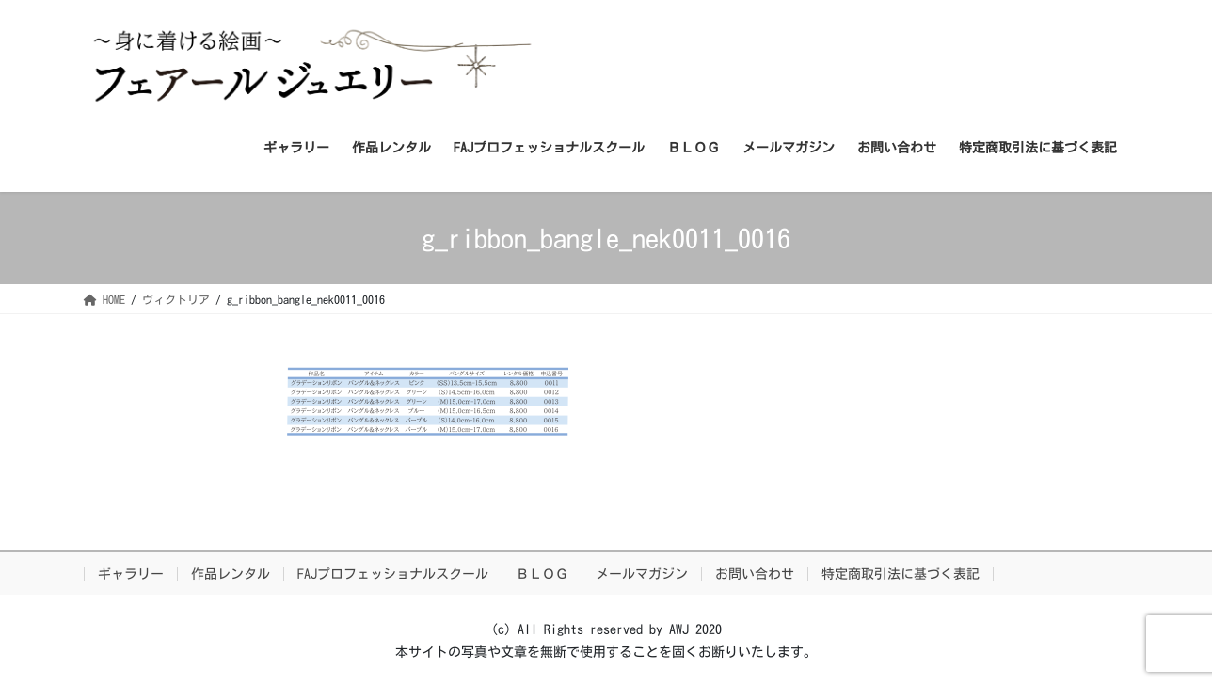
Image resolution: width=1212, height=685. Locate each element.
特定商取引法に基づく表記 (900, 574)
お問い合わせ (754, 574)
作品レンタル (230, 574)
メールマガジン (642, 574)
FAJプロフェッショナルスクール (392, 574)
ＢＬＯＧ (542, 574)
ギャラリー (131, 574)
